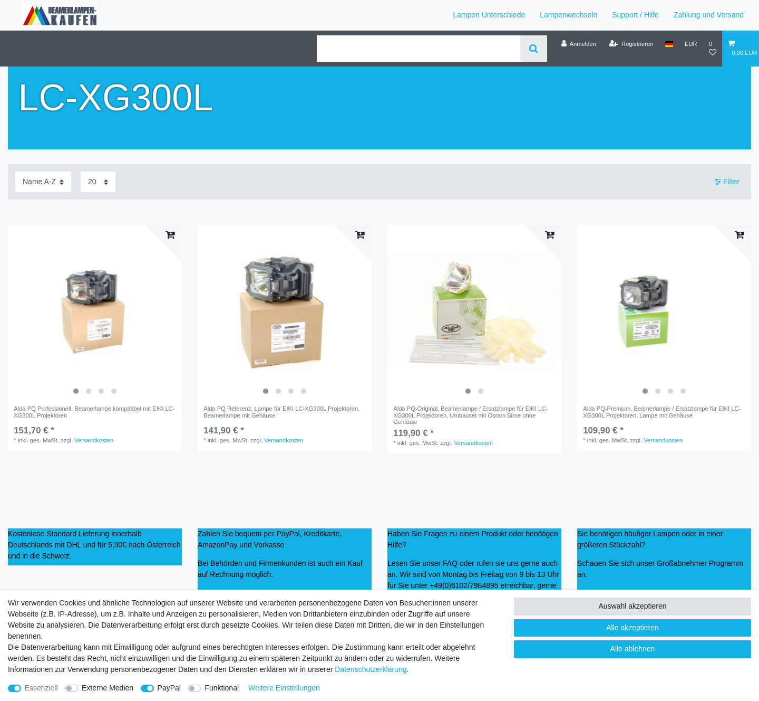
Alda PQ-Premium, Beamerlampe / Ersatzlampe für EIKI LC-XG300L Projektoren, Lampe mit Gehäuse (662, 411)
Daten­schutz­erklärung (370, 669)
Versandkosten (93, 440)
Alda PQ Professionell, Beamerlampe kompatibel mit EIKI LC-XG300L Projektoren (94, 411)
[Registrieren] (631, 44)
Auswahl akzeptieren (632, 606)
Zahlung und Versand (709, 15)
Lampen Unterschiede (489, 15)
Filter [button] (727, 182)
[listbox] (95, 312)
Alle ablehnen (632, 649)
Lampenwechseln (568, 15)
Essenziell (41, 688)
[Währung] (691, 44)
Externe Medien (107, 688)
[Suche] (533, 48)
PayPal (169, 688)
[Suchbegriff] (418, 48)
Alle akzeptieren (632, 627)
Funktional (222, 688)
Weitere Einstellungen (284, 688)
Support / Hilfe (635, 15)
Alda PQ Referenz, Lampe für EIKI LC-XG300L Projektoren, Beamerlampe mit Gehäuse (281, 411)
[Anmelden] (578, 44)
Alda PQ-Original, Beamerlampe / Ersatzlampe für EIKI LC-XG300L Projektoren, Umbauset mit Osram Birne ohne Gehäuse (470, 415)
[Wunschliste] (712, 48)
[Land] (669, 44)
